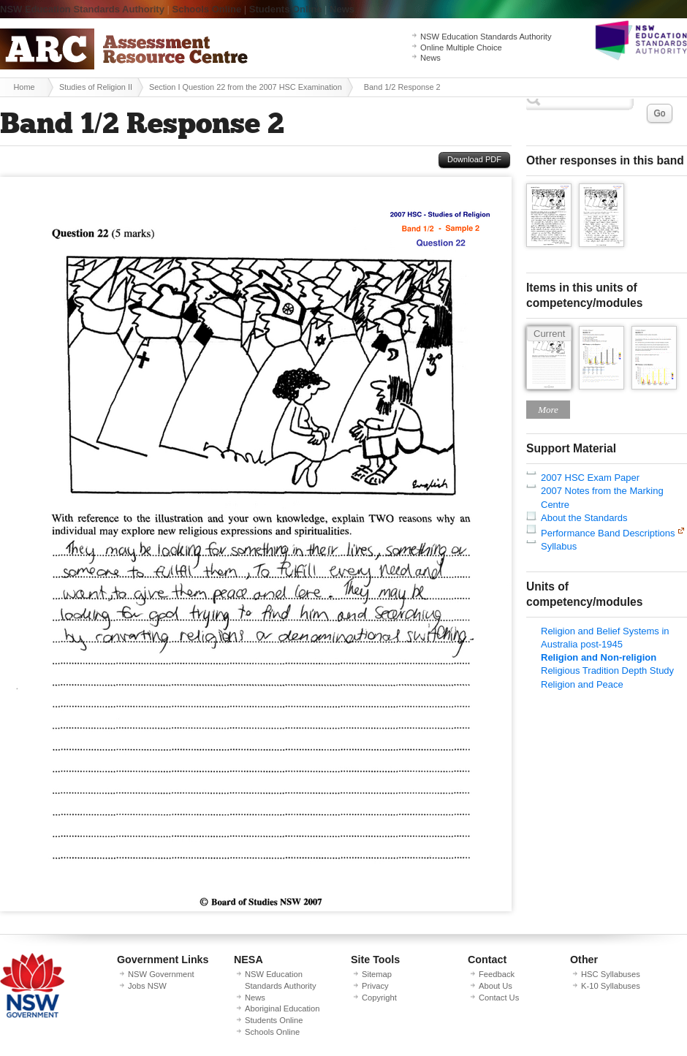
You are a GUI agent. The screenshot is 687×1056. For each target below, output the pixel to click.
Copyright (379, 997)
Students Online (285, 9)
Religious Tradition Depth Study (607, 670)
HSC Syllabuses (610, 974)
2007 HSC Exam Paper (590, 477)
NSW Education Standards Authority (82, 9)
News (342, 9)
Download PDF (474, 159)
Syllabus (559, 546)
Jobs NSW (147, 985)
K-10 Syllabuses (610, 985)
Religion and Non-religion (598, 657)
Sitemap (377, 974)
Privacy (375, 985)
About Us (495, 985)
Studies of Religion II (95, 87)
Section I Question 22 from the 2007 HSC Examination (245, 87)
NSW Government (161, 974)
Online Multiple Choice (461, 47)
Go (659, 113)
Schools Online (207, 9)
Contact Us (499, 997)
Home (23, 87)
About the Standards (584, 517)
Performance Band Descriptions (608, 533)
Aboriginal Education (282, 1008)
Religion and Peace (582, 684)
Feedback (497, 974)
